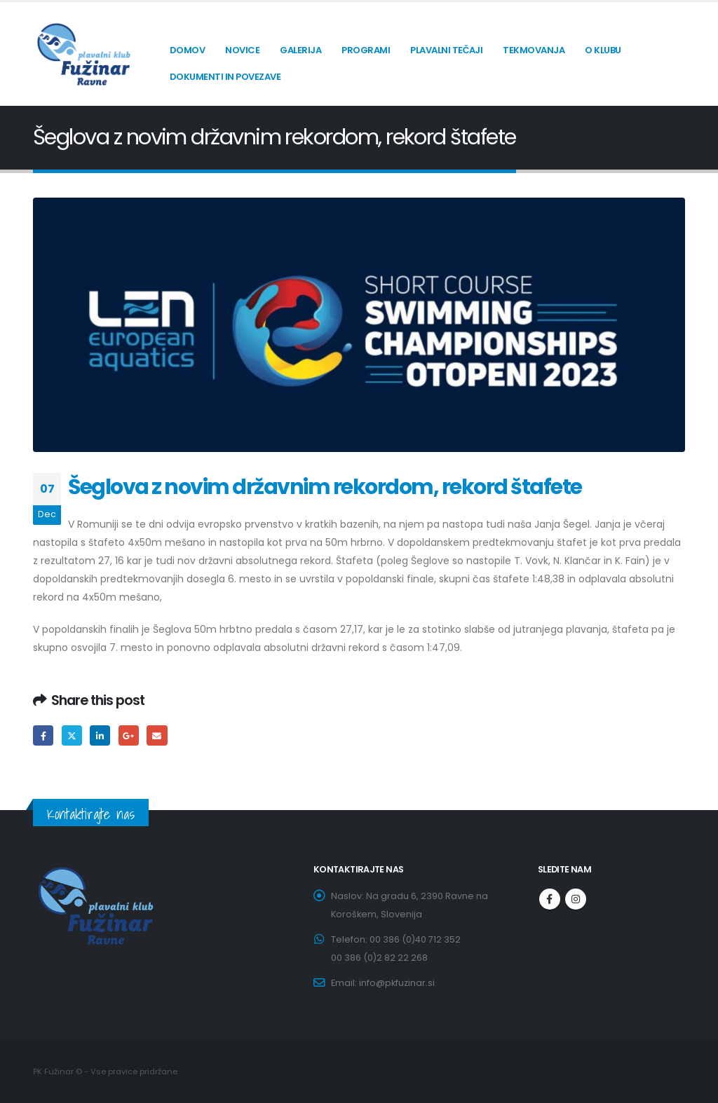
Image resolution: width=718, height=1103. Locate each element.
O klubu (603, 50)
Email (157, 735)
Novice (242, 50)
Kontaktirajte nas (91, 813)
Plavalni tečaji (446, 50)
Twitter (72, 735)
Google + (128, 735)
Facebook (43, 735)
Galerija (300, 50)
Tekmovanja (533, 50)
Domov (187, 50)
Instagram (575, 899)
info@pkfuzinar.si (397, 983)
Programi (365, 50)
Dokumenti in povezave (225, 76)
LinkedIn (100, 735)
